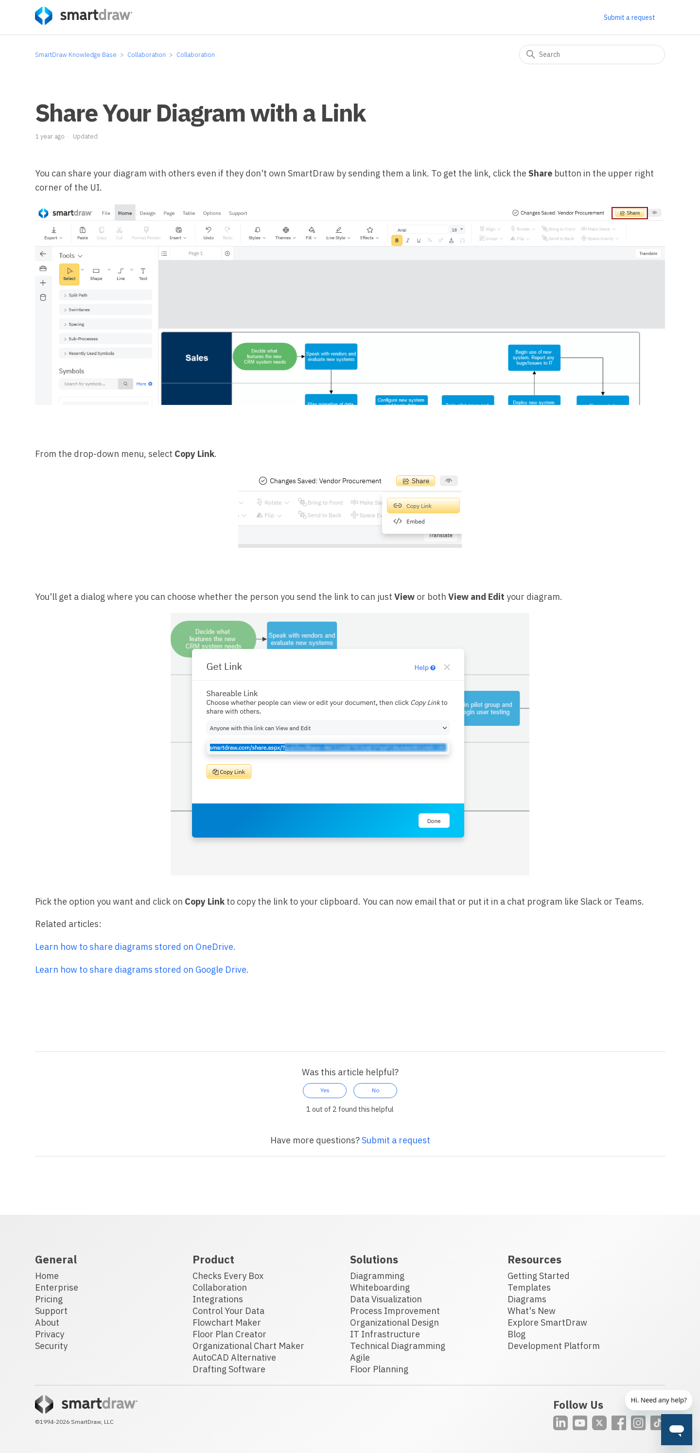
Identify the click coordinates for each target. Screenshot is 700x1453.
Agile (360, 1357)
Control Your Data (228, 1310)
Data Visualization (386, 1299)
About (47, 1322)
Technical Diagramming (397, 1345)
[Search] (592, 54)
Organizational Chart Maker (248, 1345)
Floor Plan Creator (229, 1334)
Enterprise (56, 1287)
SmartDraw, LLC (92, 1421)
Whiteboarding (380, 1287)
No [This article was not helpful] (375, 1090)
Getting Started (539, 1275)
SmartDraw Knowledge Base (76, 55)
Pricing (49, 1299)
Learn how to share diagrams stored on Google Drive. (142, 969)
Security (51, 1345)
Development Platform (554, 1345)
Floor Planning (379, 1369)
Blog (516, 1334)
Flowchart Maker (226, 1322)
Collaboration (146, 55)
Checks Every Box (227, 1275)
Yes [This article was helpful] (325, 1090)
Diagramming (377, 1275)
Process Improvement (395, 1310)
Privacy (49, 1334)
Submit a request (629, 17)
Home (47, 1275)
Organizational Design (394, 1322)
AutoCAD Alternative (234, 1357)
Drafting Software (228, 1369)
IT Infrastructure (385, 1334)
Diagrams (527, 1299)
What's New (532, 1310)
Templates (529, 1287)
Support (51, 1310)
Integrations (217, 1299)
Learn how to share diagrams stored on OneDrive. (135, 946)
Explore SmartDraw (547, 1322)
